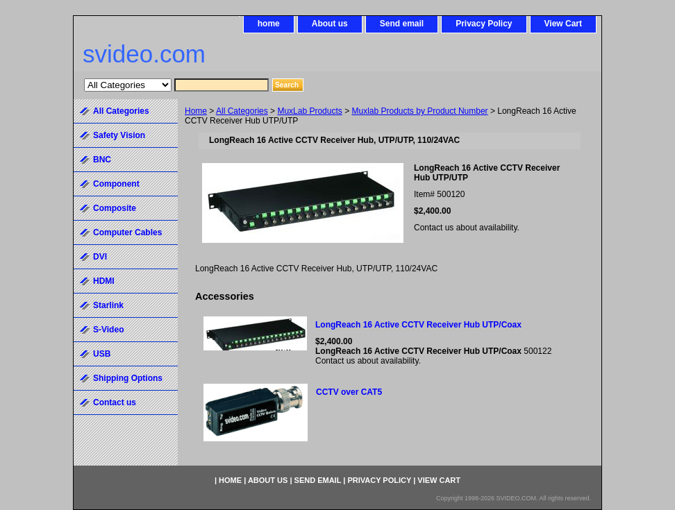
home (269, 23)
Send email (402, 23)
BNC (102, 159)
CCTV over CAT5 (349, 392)
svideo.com (144, 53)
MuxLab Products (309, 111)
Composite (114, 208)
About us (330, 23)
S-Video (108, 329)
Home (196, 111)
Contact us (114, 402)
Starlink (108, 305)
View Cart (563, 23)
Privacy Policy (484, 23)
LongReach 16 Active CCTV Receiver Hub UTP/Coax (418, 325)
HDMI (104, 281)
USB (101, 354)
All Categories (242, 111)
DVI (100, 257)
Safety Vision (119, 135)
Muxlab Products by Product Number (420, 111)
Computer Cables (127, 232)
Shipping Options (127, 378)
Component (116, 184)
